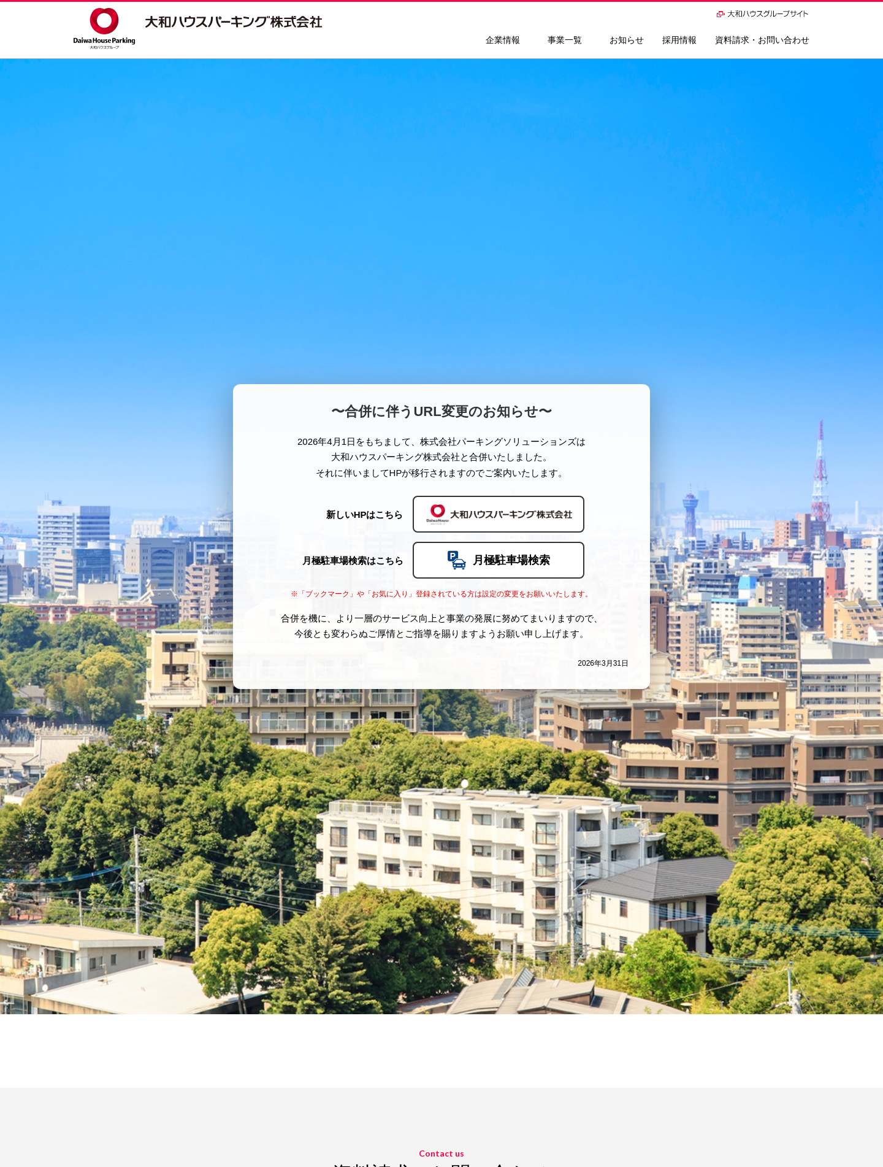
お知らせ (627, 40)
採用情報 (679, 40)
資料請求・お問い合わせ (762, 40)
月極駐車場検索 (498, 560)
